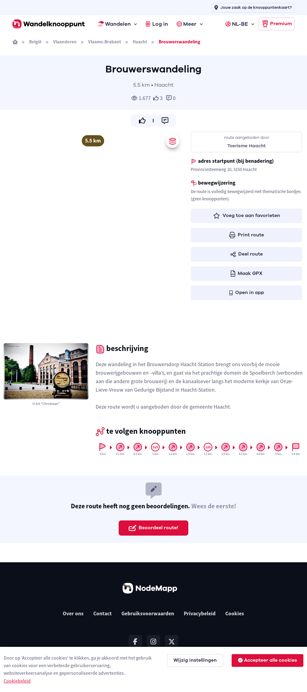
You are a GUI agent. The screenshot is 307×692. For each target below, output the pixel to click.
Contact (102, 613)
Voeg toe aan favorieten (246, 215)
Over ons (73, 613)
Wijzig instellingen (195, 660)
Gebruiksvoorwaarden (147, 613)
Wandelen (114, 24)
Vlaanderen (65, 42)
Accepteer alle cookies (267, 660)
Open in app (246, 292)
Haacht (140, 42)
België (35, 42)
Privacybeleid (200, 613)
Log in (157, 24)
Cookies (234, 613)
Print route (246, 235)
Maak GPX (246, 273)
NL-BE (236, 24)
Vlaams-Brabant (104, 42)
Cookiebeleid (17, 681)
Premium (277, 24)
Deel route (246, 254)
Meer (186, 24)
